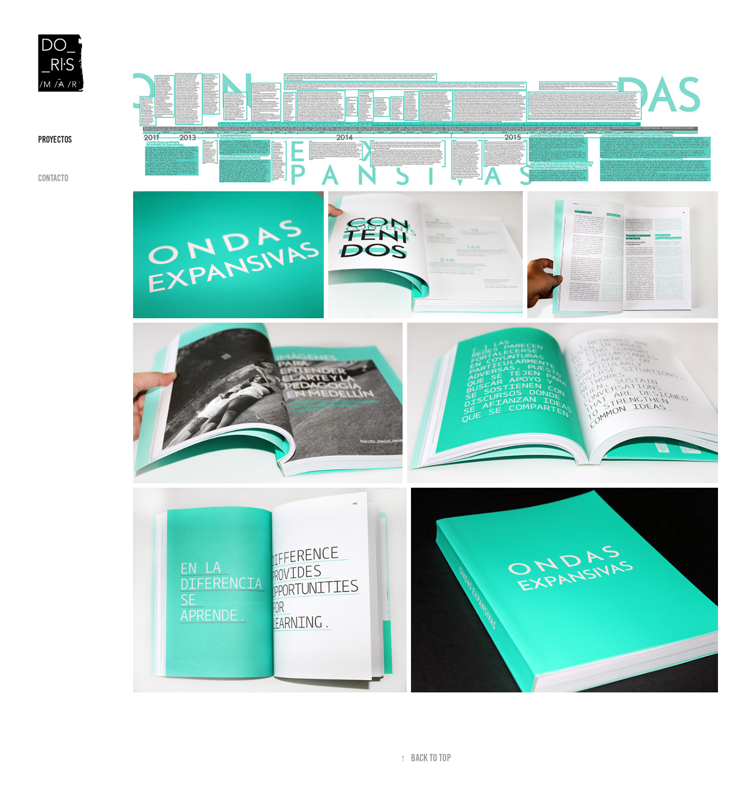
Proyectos (55, 139)
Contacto (53, 178)
